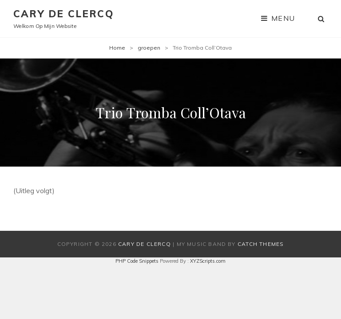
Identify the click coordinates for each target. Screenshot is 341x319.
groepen (149, 47)
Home (117, 47)
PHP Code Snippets (137, 261)
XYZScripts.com (208, 261)
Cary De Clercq (63, 14)
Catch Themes (261, 244)
